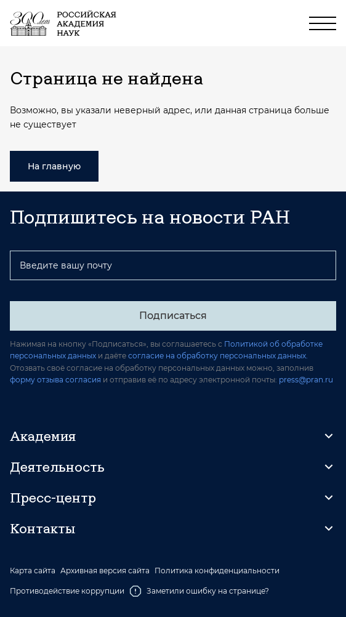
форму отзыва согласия (55, 379)
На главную (54, 166)
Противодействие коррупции (67, 590)
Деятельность (57, 467)
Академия (43, 436)
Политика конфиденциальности (217, 571)
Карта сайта (32, 571)
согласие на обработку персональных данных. (218, 355)
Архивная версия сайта (105, 571)
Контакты (42, 528)
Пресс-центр (53, 497)
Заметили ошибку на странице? (199, 591)
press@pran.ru (306, 379)
